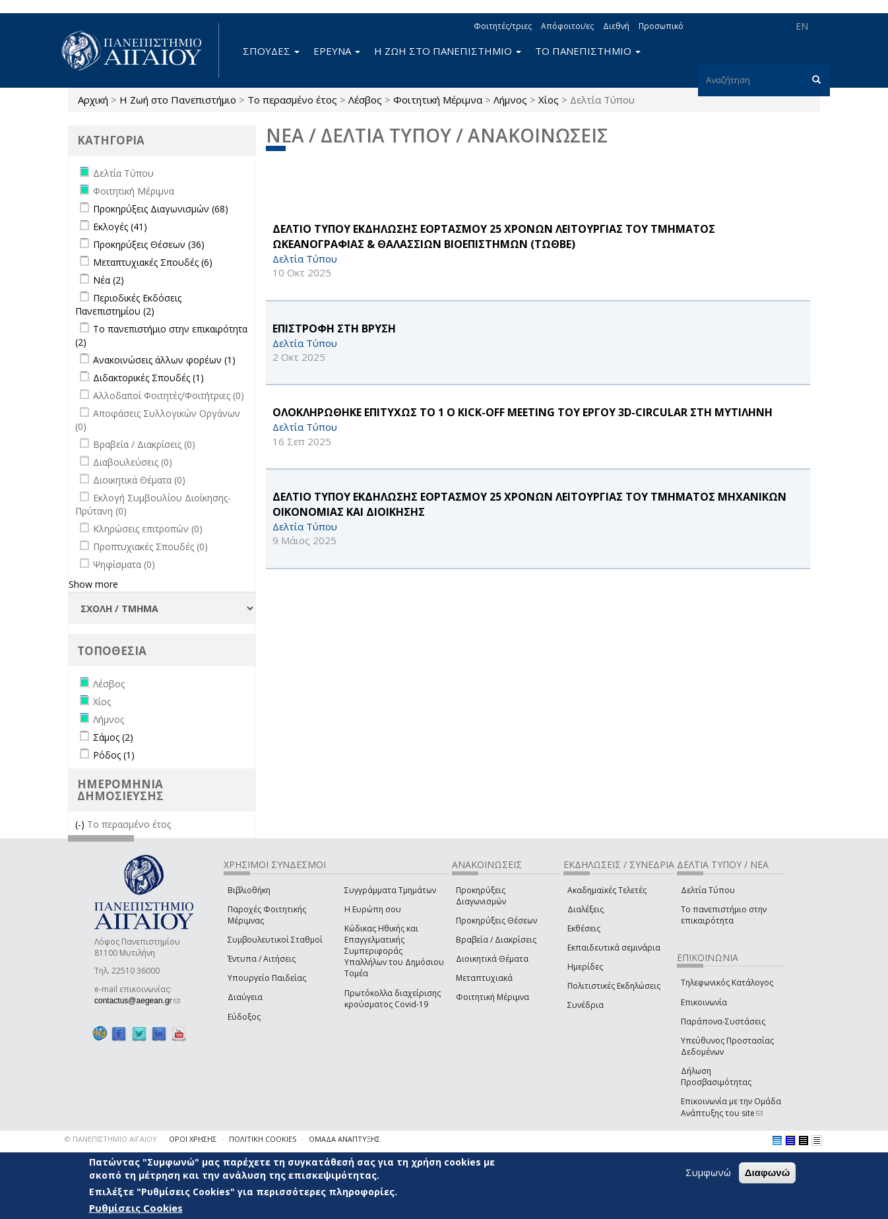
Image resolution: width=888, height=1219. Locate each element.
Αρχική (93, 99)
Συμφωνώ (708, 1172)
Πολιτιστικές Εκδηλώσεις (613, 985)
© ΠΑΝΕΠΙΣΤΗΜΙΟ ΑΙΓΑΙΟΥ (111, 1139)
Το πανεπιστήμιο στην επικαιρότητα (724, 915)
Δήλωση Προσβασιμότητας (716, 1076)
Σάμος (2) (113, 737)
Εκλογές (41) (120, 226)
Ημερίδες (585, 966)
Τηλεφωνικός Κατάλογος (727, 982)
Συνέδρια (585, 1005)
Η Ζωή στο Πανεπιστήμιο (177, 99)
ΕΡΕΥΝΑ (336, 50)
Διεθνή (616, 26)
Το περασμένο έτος (292, 99)
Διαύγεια (245, 997)
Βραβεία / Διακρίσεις (496, 939)
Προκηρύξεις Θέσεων (496, 920)
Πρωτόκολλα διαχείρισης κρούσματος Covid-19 (392, 998)
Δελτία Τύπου (708, 890)
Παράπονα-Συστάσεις (723, 1021)
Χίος (548, 99)
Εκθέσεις (583, 928)
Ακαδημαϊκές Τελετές (607, 890)
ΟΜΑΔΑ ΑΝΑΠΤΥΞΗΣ (344, 1139)
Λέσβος (365, 99)
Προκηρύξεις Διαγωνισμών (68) (160, 209)
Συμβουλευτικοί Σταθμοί (275, 939)
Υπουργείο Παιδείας (267, 978)
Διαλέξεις (585, 909)
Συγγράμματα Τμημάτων (390, 890)
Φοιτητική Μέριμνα (437, 99)
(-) (81, 824)
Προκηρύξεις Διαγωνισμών (481, 896)
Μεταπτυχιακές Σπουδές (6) (152, 262)
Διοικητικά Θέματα (492, 958)
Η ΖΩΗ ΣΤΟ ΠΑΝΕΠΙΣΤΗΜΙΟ (447, 50)
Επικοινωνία (704, 1002)
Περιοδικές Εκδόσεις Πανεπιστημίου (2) (128, 304)
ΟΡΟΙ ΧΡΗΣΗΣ (192, 1139)
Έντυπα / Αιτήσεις (262, 958)
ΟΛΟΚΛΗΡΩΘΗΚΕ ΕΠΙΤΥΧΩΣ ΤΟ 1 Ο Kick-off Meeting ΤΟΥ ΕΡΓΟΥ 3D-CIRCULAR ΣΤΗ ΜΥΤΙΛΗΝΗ (522, 412)
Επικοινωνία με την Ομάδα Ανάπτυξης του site (731, 1107)
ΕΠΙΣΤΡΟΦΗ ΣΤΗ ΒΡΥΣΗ (334, 328)
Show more (93, 584)
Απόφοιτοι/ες (567, 26)
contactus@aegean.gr (137, 1000)
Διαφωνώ (767, 1172)
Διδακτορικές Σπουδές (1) (148, 377)
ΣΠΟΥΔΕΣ (271, 50)
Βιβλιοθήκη (249, 890)
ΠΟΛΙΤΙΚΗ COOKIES (262, 1139)
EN (802, 26)
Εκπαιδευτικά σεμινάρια (613, 947)
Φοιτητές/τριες (503, 26)
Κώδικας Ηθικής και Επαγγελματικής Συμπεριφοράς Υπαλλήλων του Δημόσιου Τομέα (394, 951)
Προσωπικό (661, 26)
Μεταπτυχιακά (484, 978)
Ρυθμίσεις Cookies (136, 1207)
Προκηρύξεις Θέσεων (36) (149, 244)
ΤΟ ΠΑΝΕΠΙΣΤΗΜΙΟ (588, 50)
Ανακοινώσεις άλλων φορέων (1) (164, 360)
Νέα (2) (108, 280)
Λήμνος (510, 99)
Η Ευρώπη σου (372, 909)
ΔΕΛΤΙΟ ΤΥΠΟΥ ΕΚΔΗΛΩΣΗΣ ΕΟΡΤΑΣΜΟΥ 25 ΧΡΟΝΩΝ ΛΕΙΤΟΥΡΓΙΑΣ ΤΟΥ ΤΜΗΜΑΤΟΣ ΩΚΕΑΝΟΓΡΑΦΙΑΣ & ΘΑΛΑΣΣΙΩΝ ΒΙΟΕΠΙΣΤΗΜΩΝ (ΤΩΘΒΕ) (493, 236)
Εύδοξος (244, 1016)
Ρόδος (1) (114, 755)
